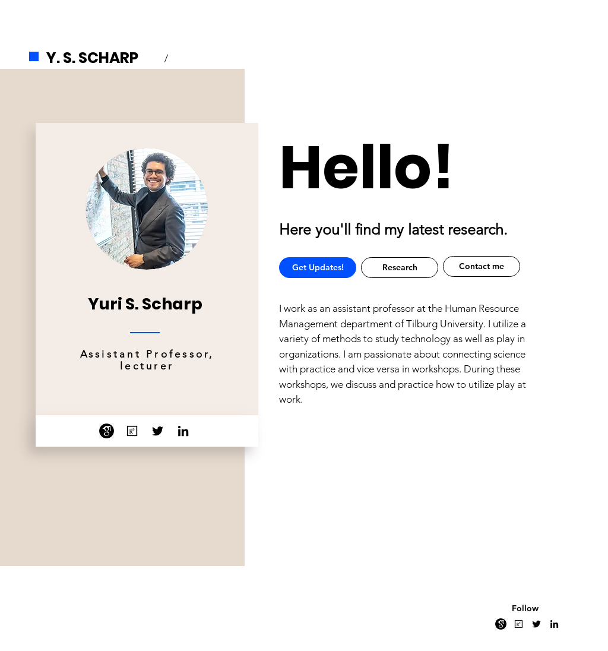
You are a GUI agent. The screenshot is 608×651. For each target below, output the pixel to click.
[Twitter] (157, 431)
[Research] (399, 267)
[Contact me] (481, 266)
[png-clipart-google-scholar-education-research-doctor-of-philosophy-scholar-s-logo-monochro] (106, 431)
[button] (317, 267)
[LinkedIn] (183, 431)
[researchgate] (132, 431)
